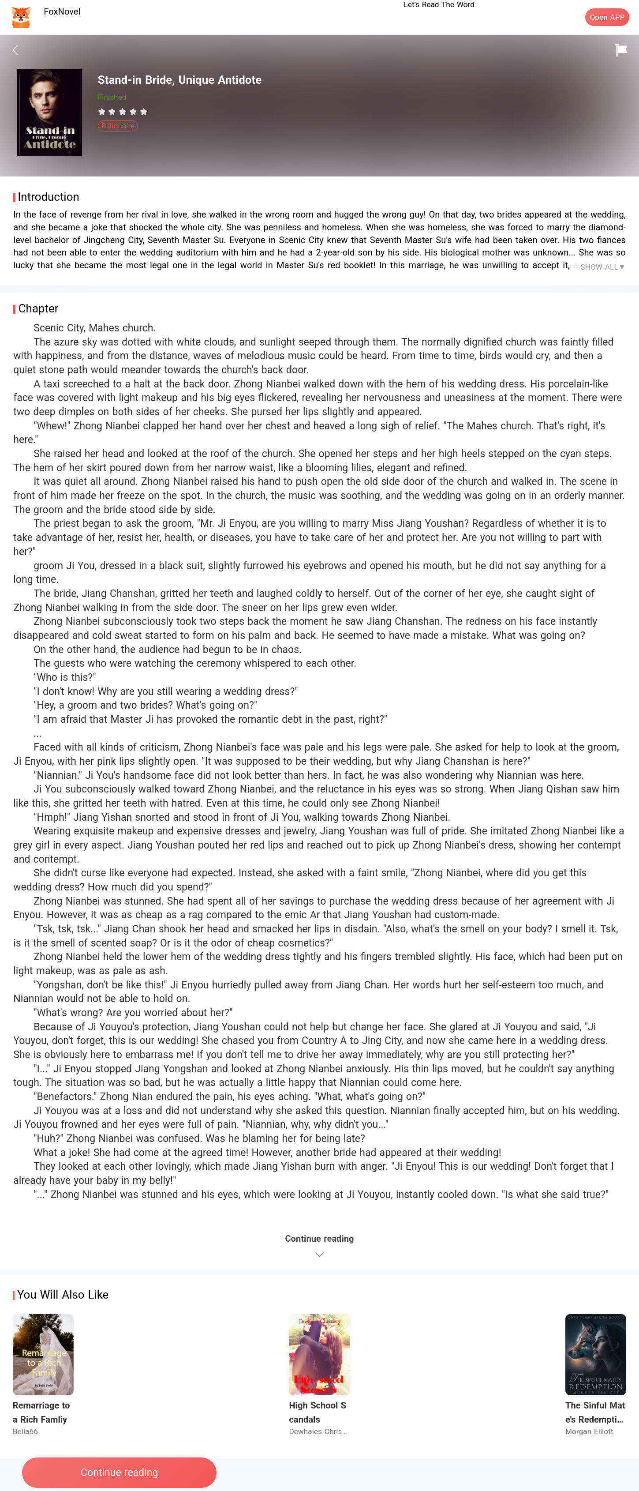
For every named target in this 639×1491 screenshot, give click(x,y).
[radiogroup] (123, 112)
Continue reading (119, 1473)
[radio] (103, 112)
